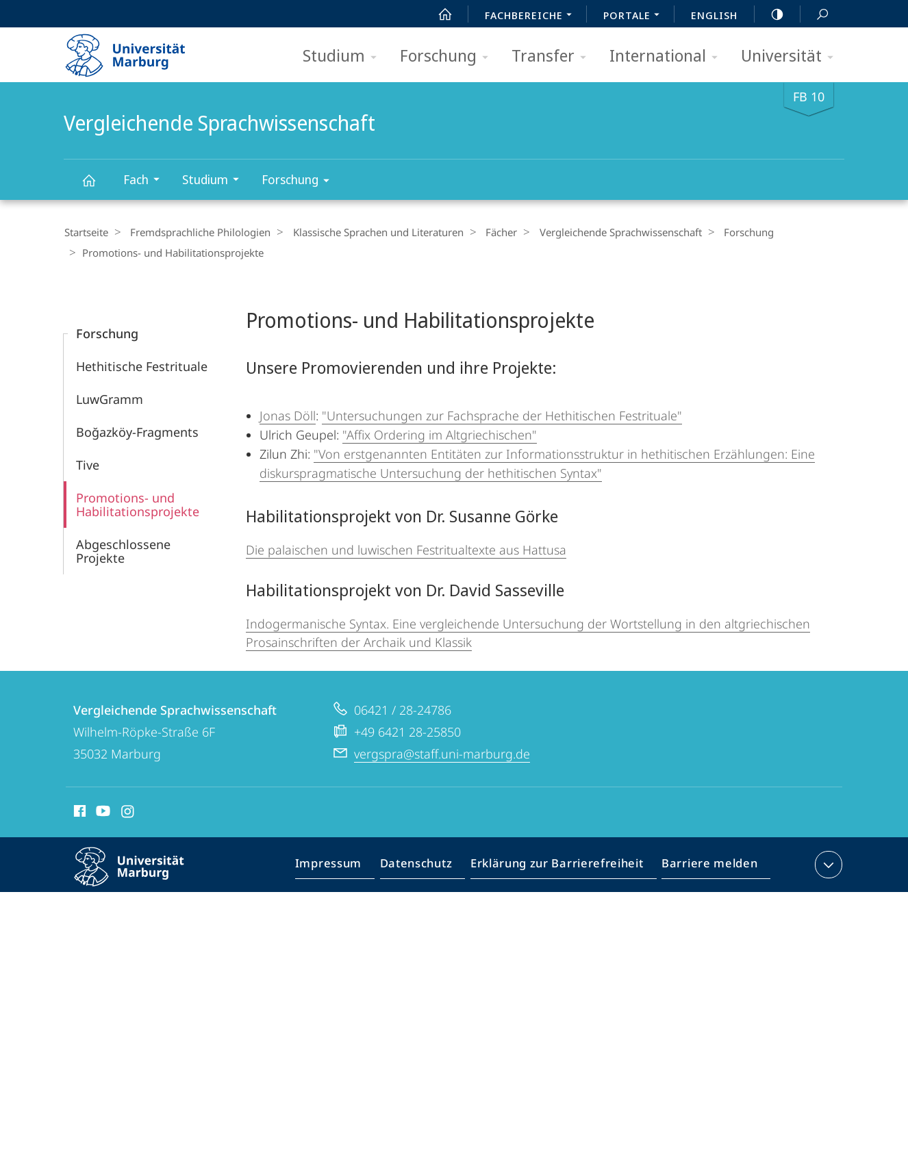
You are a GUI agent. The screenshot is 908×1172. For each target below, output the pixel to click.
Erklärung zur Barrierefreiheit (561, 866)
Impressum (344, 866)
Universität (791, 56)
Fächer (487, 232)
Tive (87, 463)
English (714, 15)
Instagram (128, 812)
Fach (145, 181)
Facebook (78, 812)
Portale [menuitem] (635, 16)
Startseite (86, 232)
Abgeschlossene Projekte (123, 550)
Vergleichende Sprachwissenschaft (96, 186)
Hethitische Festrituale (141, 365)
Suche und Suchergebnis (814, 15)
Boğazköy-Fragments (137, 430)
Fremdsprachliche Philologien (195, 232)
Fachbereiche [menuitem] (532, 16)
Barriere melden (705, 866)
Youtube (101, 812)
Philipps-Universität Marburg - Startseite (137, 51)
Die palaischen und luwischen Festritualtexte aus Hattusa (406, 548)
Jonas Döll (288, 414)
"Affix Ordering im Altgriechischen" (439, 433)
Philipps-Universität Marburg (141, 876)
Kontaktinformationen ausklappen (827, 863)
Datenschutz (427, 866)
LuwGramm (109, 398)
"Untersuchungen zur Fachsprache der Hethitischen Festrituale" (502, 414)
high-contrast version (770, 14)
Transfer (553, 56)
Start (438, 14)
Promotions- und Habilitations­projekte (137, 503)
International (668, 56)
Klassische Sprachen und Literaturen (368, 232)
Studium (344, 56)
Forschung (448, 56)
